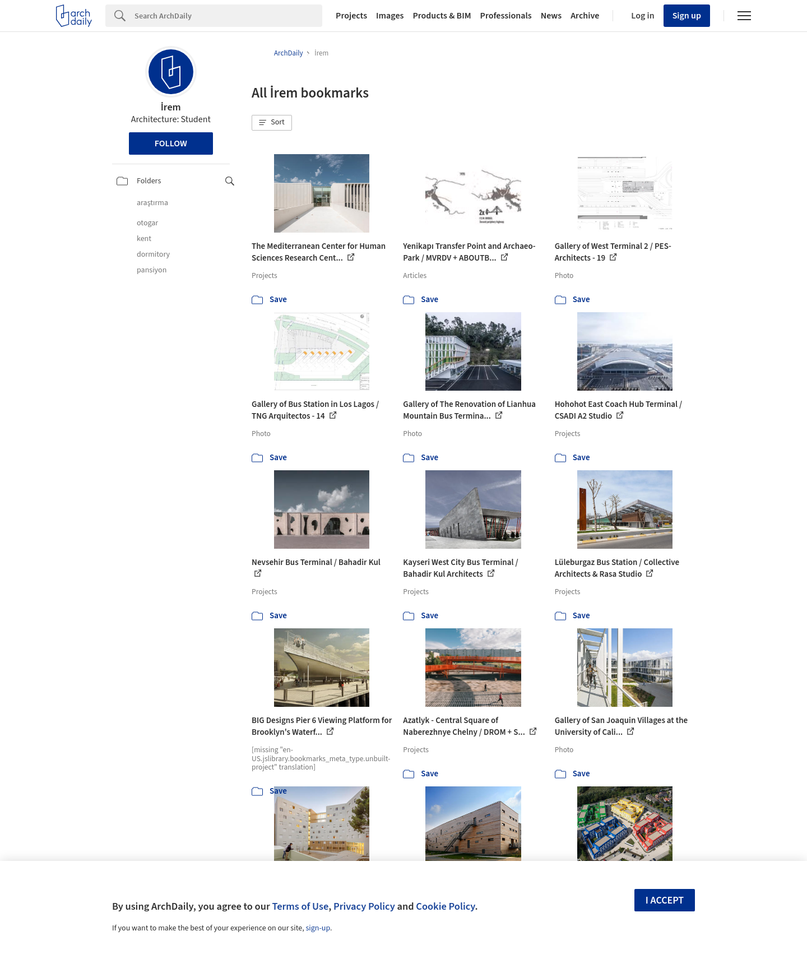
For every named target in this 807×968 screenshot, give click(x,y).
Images (390, 15)
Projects (351, 15)
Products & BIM (441, 15)
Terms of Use (300, 906)
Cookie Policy (445, 906)
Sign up (686, 16)
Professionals (506, 15)
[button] (272, 123)
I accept (665, 900)
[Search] (228, 15)
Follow (171, 143)
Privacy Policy (364, 906)
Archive (585, 15)
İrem (171, 107)
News (551, 15)
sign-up (317, 928)
